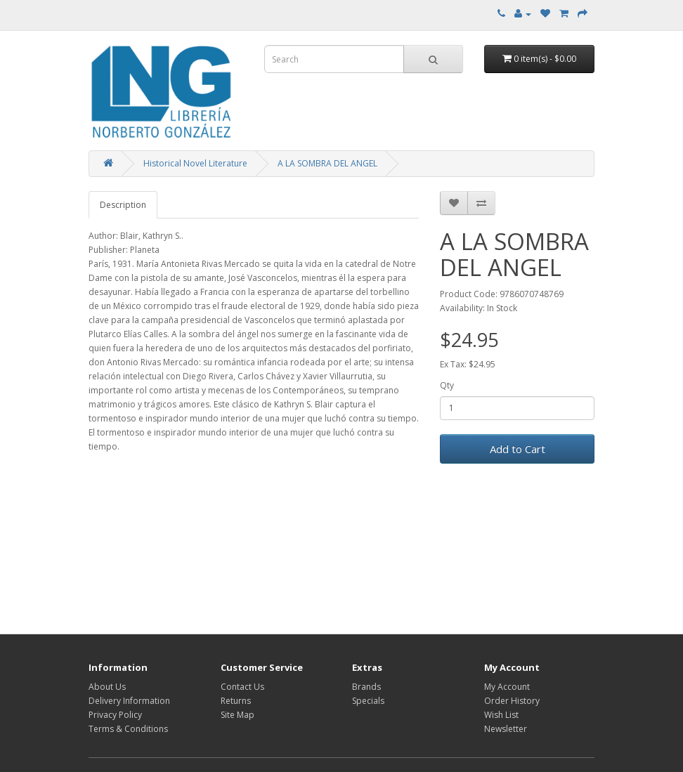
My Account (507, 687)
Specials (368, 701)
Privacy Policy (115, 715)
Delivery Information (129, 701)
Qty (447, 385)
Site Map (237, 715)
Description (123, 205)
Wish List (501, 715)
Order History (512, 701)
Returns (236, 701)
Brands (366, 687)
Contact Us (242, 687)
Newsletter (505, 729)
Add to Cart (517, 449)
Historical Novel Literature (195, 163)
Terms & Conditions (128, 729)
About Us (107, 687)
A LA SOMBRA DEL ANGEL (327, 163)
